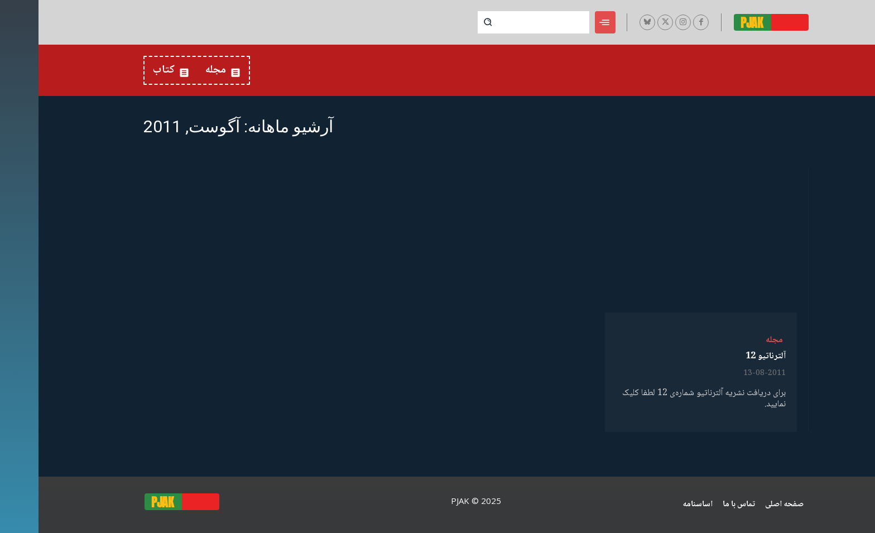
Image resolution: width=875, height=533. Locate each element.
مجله (735, 340)
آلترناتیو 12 (727, 356)
